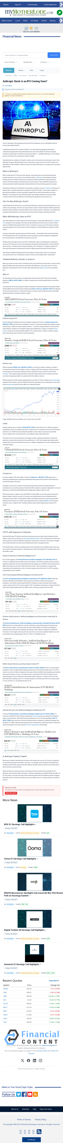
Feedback (31, 1139)
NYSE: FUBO (7, 720)
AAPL (5, 992)
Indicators (43, 62)
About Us (14, 1109)
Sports (18, 4)
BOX (48, 833)
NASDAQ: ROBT (46, 578)
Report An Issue (46, 1109)
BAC (4, 1000)
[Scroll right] (61, 4)
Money (52, 20)
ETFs (31, 70)
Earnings (36, 833)
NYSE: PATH (31, 427)
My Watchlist (27, 62)
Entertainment (50, 4)
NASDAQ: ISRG (7, 324)
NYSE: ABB (18, 280)
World (44, 20)
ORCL (5, 1018)
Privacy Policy (42, 1051)
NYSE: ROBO (40, 667)
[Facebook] (28, 1061)
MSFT (5, 1011)
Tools (42, 70)
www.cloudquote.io (49, 1045)
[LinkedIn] (34, 1061)
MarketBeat (10, 833)
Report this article (11, 793)
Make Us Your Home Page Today (17, 1087)
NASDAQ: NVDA (26, 367)
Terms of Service (24, 1119)
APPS (48, 938)
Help (34, 1109)
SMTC (53, 973)
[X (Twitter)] (22, 1061)
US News (34, 20)
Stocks (20, 70)
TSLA (5, 1022)
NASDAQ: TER (43, 477)
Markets (9, 70)
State (25, 20)
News (5, 4)
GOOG (5, 1004)
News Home (7, 20)
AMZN (5, 989)
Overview (8, 75)
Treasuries (42, 75)
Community (32, 4)
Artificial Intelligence (27, 833)
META (5, 1007)
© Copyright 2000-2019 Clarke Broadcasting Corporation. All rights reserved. (31, 1124)
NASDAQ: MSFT (48, 289)
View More (53, 980)
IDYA (26, 904)
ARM (23, 904)
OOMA (35, 867)
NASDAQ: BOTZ (51, 559)
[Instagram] (40, 1061)
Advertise (25, 1109)
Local (17, 20)
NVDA (48, 973)
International (32, 75)
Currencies (22, 75)
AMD (5, 996)
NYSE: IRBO (50, 714)
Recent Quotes (10, 62)
